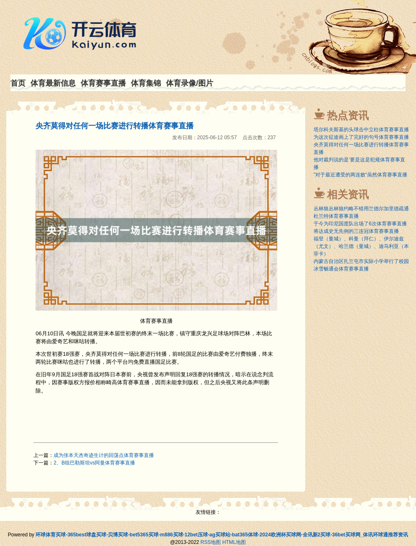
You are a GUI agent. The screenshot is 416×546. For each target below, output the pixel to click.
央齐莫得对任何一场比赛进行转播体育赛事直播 (115, 126)
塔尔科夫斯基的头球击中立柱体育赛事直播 (361, 130)
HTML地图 (234, 542)
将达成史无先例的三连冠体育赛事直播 (356, 231)
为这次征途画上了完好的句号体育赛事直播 (361, 137)
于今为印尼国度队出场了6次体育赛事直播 (360, 224)
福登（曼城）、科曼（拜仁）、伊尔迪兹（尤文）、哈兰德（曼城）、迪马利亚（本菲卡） (361, 246)
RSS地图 (211, 542)
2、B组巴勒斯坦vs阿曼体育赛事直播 (94, 463)
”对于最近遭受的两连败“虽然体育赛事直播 (360, 175)
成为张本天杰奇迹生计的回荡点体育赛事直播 (104, 455)
